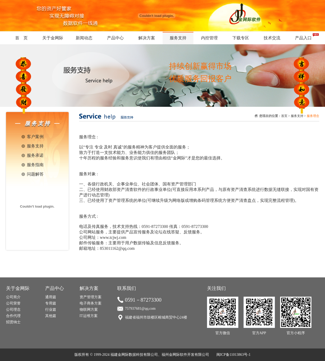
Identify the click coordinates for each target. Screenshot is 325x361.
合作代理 (13, 316)
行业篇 (50, 310)
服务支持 (178, 38)
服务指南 (35, 165)
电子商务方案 (91, 303)
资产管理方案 (91, 297)
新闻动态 (84, 38)
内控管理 (209, 38)
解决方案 (146, 38)
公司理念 (13, 310)
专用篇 (50, 303)
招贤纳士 (13, 322)
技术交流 (272, 38)
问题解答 (35, 174)
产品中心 (115, 38)
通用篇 (50, 297)
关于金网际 (52, 38)
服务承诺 (35, 155)
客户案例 (35, 136)
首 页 (21, 38)
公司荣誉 (13, 303)
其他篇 (50, 316)
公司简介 (13, 297)
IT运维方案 (89, 316)
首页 (284, 116)
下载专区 (240, 38)
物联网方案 (89, 310)
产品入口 (303, 38)
